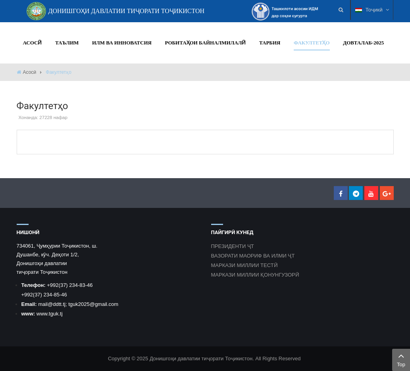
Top (401, 359)
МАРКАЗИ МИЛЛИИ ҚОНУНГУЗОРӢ (255, 275)
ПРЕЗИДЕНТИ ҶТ (232, 246)
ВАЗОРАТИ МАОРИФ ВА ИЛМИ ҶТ (253, 256)
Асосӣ (30, 72)
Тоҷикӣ (372, 10)
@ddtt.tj (56, 304)
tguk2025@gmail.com (93, 304)
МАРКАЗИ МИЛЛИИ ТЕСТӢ (244, 265)
